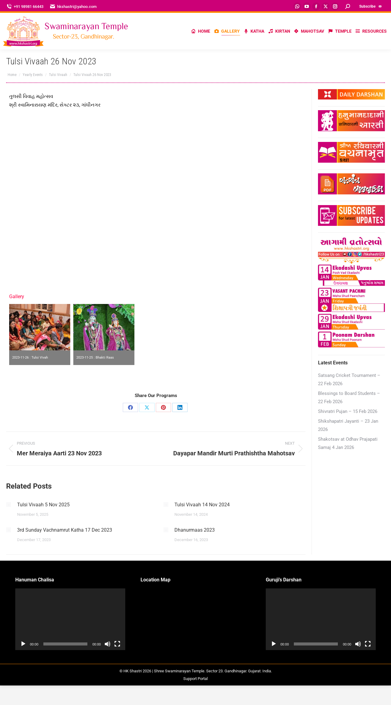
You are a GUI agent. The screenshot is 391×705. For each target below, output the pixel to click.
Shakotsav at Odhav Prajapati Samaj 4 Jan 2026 (348, 443)
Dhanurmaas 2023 (194, 530)
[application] (70, 619)
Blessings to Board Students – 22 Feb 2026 (349, 397)
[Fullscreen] (117, 644)
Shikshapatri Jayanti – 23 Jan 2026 (348, 425)
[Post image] (8, 504)
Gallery (16, 296)
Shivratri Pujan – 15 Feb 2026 (347, 411)
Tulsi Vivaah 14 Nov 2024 (202, 505)
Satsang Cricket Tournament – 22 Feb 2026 (349, 379)
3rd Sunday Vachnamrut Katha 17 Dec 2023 (64, 530)
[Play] (23, 644)
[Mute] (107, 644)
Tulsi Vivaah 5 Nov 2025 (43, 505)
